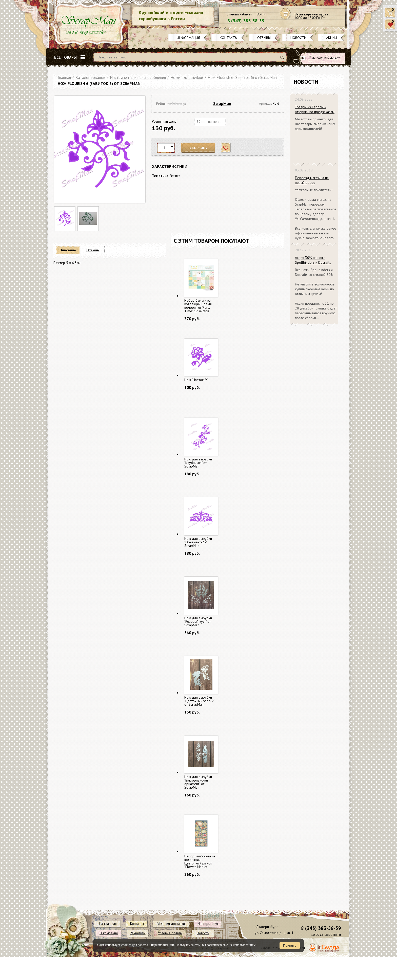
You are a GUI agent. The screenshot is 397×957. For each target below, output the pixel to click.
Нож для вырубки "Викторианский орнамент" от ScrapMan (198, 782)
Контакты (228, 37)
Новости (298, 37)
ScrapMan (222, 103)
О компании (109, 933)
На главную (108, 923)
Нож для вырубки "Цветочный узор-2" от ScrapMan (199, 701)
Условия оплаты (170, 933)
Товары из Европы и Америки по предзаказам (314, 109)
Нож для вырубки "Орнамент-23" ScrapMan (198, 542)
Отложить (226, 148)
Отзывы (264, 37)
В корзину (198, 148)
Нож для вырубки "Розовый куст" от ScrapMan (198, 621)
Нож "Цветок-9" (196, 380)
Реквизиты (138, 933)
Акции (331, 37)
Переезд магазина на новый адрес (312, 180)
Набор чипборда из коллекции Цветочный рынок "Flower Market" (199, 861)
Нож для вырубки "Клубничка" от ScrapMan (198, 462)
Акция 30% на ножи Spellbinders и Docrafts (313, 260)
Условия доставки (171, 923)
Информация (188, 37)
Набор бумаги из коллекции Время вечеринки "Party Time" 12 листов (198, 306)
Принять (289, 945)
